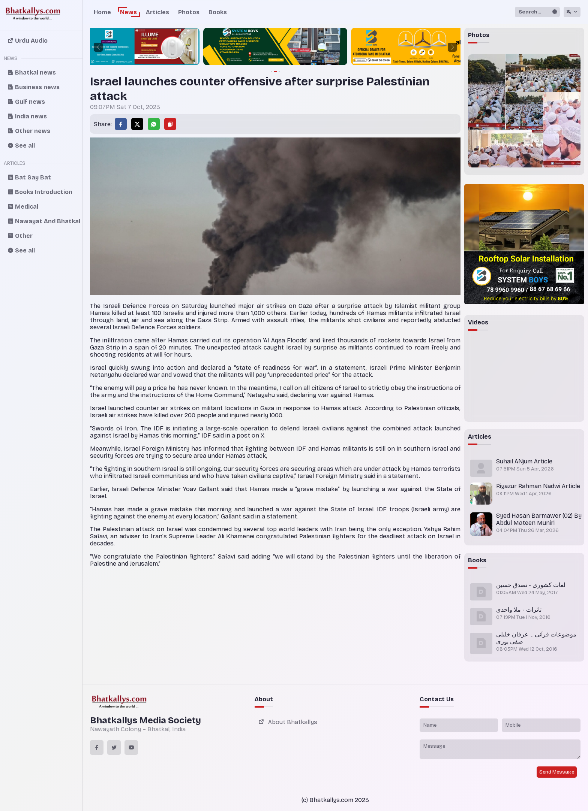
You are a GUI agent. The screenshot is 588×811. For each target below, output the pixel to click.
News (128, 12)
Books (217, 12)
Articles (157, 12)
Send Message (556, 772)
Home (102, 12)
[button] (98, 47)
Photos (189, 12)
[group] (91, 47)
